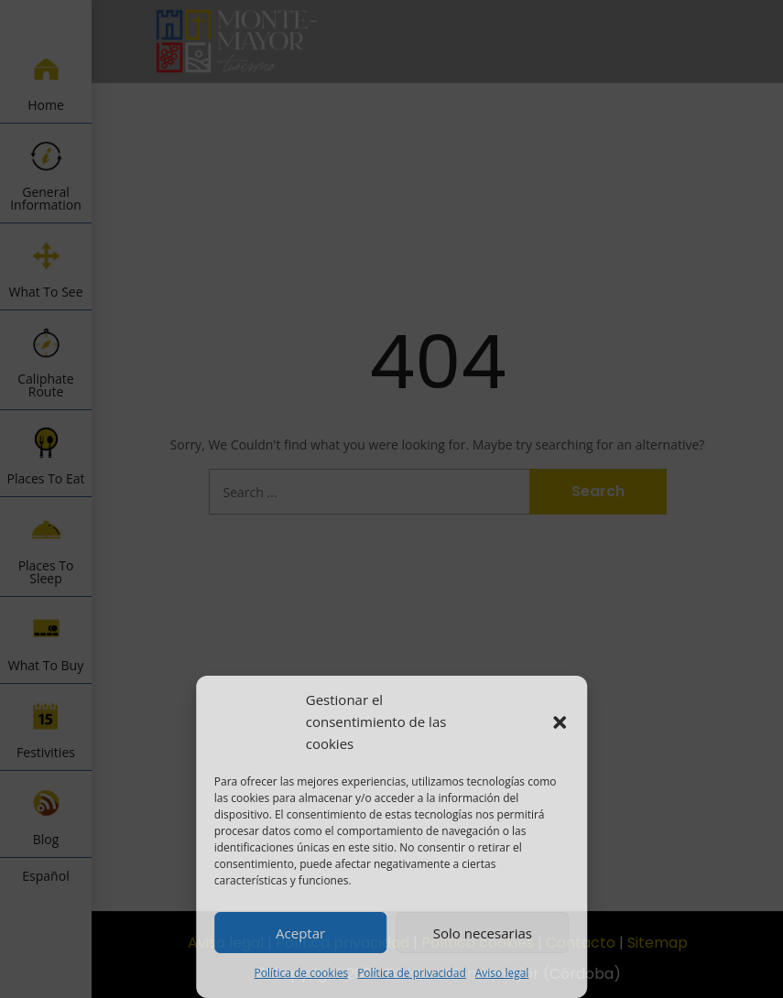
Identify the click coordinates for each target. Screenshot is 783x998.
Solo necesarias (482, 933)
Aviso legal (502, 973)
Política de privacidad (411, 973)
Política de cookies (302, 973)
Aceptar (300, 933)
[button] (559, 722)
